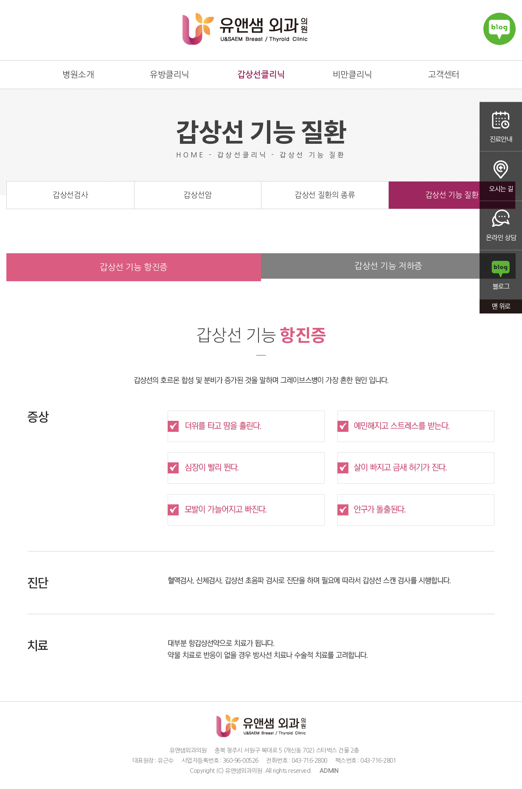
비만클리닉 (352, 74)
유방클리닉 (169, 74)
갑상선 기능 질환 (452, 195)
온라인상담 (501, 226)
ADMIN (329, 771)
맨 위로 (501, 307)
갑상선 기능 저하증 (388, 266)
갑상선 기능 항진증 (134, 267)
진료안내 (501, 126)
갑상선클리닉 (261, 74)
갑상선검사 (70, 195)
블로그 (501, 275)
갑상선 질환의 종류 (325, 195)
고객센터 (444, 74)
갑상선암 (197, 195)
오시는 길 (501, 176)
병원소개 (78, 74)
